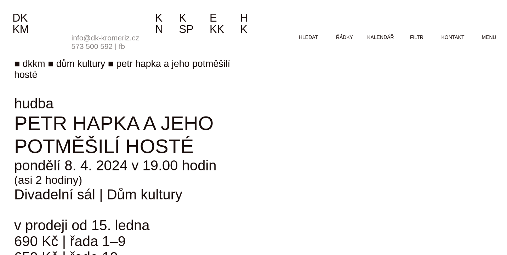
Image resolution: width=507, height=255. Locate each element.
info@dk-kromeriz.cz (105, 38)
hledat (308, 37)
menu (489, 37)
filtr (416, 37)
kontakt (452, 37)
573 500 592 (92, 46)
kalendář (380, 37)
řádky (344, 37)
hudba (33, 103)
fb (122, 46)
